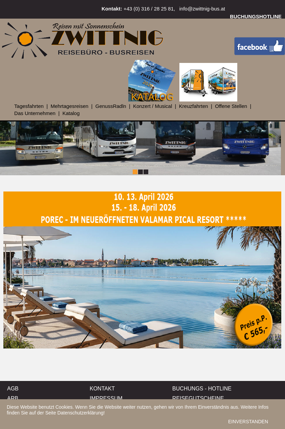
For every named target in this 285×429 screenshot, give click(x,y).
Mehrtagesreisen (69, 106)
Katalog (71, 113)
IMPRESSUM (106, 398)
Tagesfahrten (29, 106)
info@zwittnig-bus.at (202, 9)
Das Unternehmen (35, 113)
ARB (12, 398)
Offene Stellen (231, 106)
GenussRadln (110, 106)
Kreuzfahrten (193, 106)
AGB (13, 388)
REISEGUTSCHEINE (198, 398)
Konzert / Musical (152, 106)
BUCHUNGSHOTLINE (256, 16)
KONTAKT (102, 388)
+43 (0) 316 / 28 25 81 (149, 9)
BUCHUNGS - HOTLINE (202, 388)
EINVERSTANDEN (248, 421)
